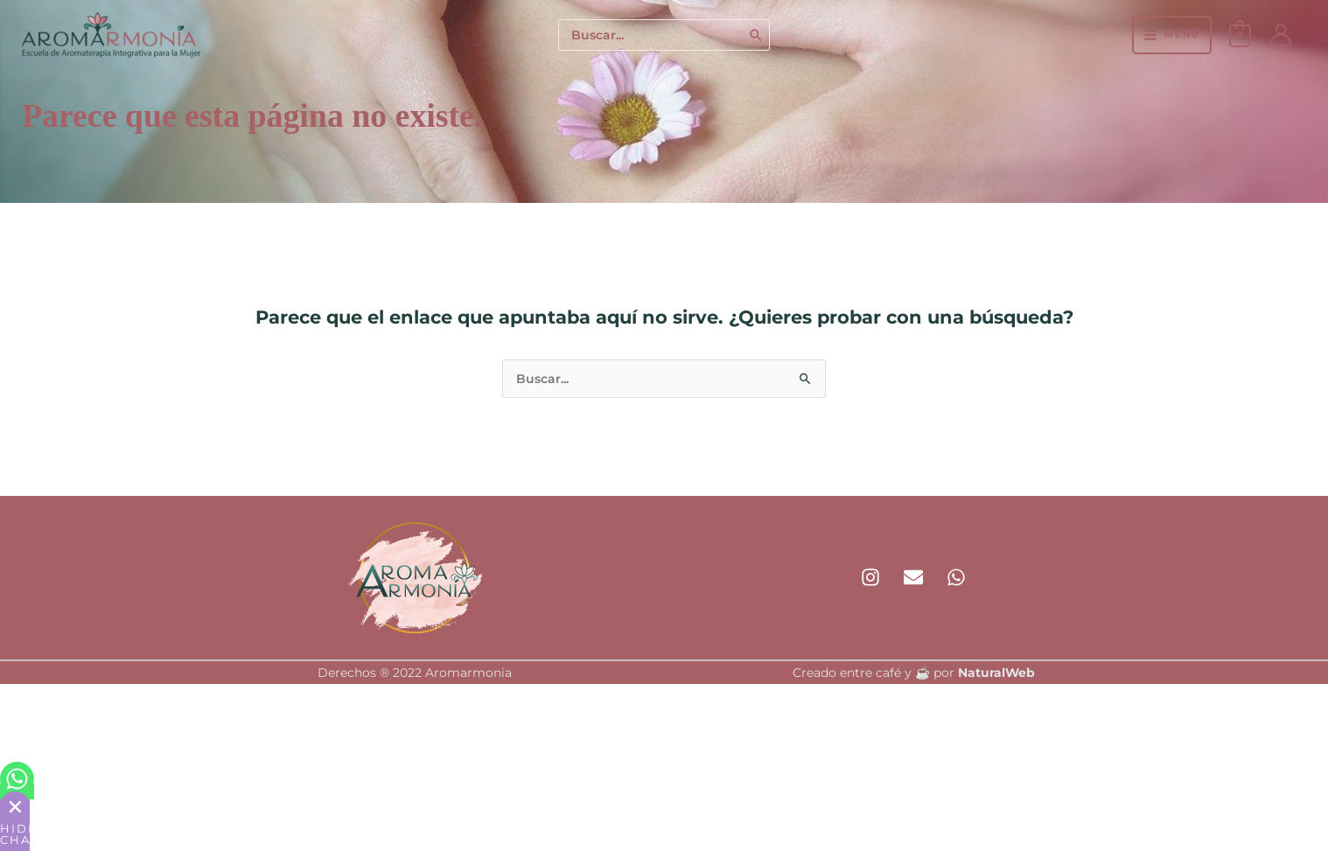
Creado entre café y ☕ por (914, 672)
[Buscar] (756, 35)
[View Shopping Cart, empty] (1240, 35)
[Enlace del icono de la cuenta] (1281, 35)
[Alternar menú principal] (1171, 35)
